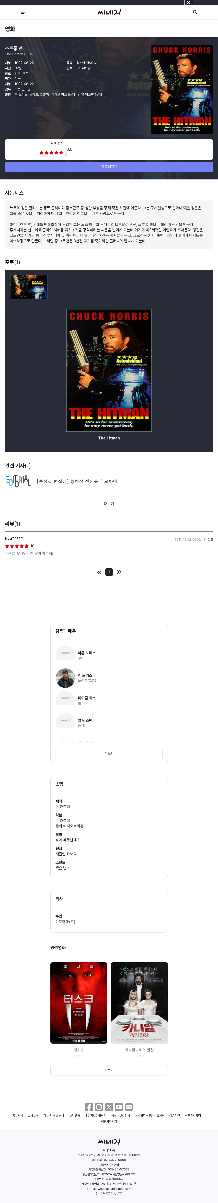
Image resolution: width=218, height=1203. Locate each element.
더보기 (109, 504)
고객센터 (74, 1116)
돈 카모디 (63, 806)
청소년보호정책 (120, 1116)
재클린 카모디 (66, 854)
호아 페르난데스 (68, 840)
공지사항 (17, 1116)
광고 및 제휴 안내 (53, 1116)
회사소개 (33, 1116)
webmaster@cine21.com (114, 1189)
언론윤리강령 (193, 1116)
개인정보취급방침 (95, 1116)
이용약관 (174, 1116)
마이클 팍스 (59, 94)
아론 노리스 (23, 89)
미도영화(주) (66, 922)
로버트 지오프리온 (70, 826)
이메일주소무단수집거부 (149, 1116)
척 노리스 (21, 94)
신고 (210, 539)
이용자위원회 (109, 1121)
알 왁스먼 (88, 94)
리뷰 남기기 (109, 166)
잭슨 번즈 (63, 868)
